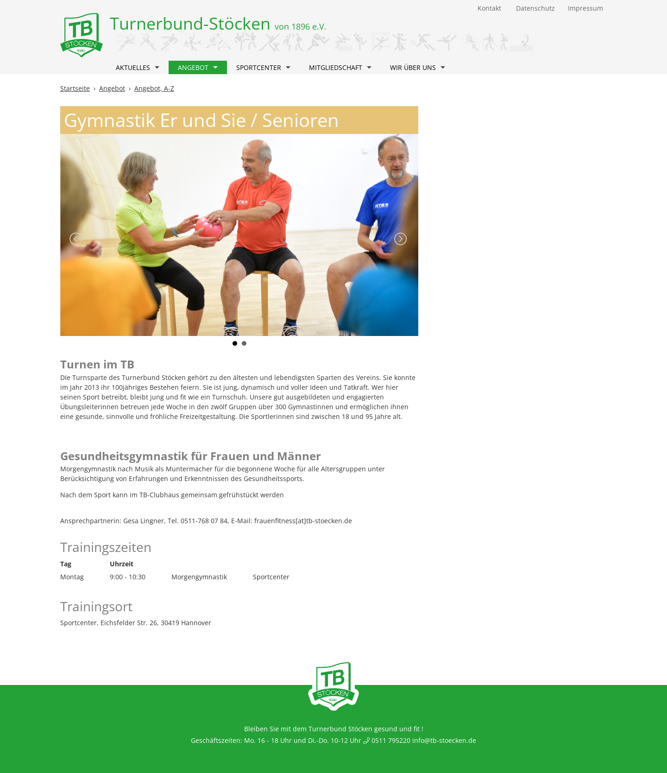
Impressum (585, 8)
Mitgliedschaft (340, 67)
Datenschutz (535, 8)
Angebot (198, 67)
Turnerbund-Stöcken (218, 23)
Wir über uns (417, 67)
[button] (157, 68)
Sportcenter (263, 67)
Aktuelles (137, 67)
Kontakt (489, 8)
